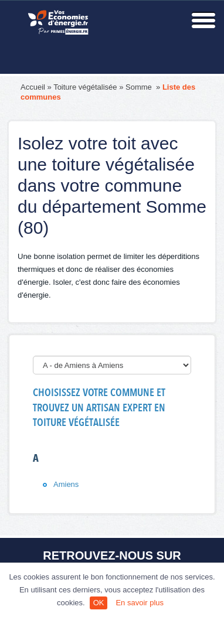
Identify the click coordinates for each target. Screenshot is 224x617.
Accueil (33, 87)
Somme (139, 87)
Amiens (66, 484)
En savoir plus (140, 602)
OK (98, 602)
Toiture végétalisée (85, 87)
